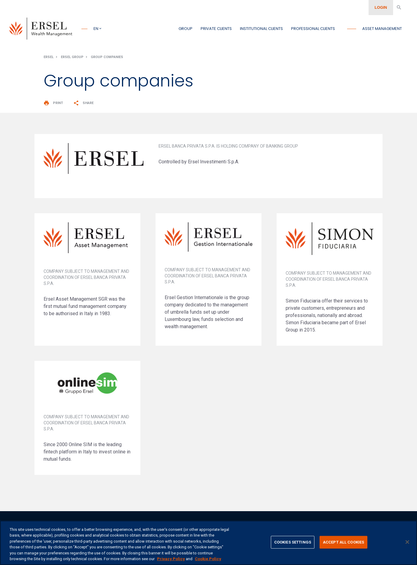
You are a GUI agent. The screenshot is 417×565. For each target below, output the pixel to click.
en (96, 28)
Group (185, 28)
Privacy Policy (171, 559)
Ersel (49, 58)
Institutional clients (261, 28)
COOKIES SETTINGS (292, 542)
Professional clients (313, 28)
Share (83, 104)
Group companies (107, 58)
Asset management (382, 28)
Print (53, 104)
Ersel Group (72, 58)
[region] (208, 543)
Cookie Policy (208, 559)
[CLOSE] (407, 542)
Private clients (216, 28)
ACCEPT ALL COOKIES (343, 542)
